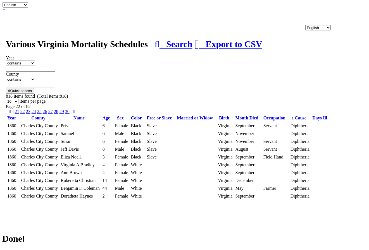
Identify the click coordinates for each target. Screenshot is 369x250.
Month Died (247, 118)
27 (50, 111)
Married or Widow (196, 118)
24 (34, 111)
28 (56, 111)
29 (61, 111)
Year (12, 118)
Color (137, 118)
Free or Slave (160, 118)
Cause (300, 118)
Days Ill (320, 118)
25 (39, 111)
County (39, 118)
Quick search (20, 91)
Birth (225, 118)
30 (67, 111)
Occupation (275, 118)
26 (45, 111)
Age (107, 118)
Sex (121, 118)
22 (22, 111)
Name (80, 118)
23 (28, 111)
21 (17, 111)
